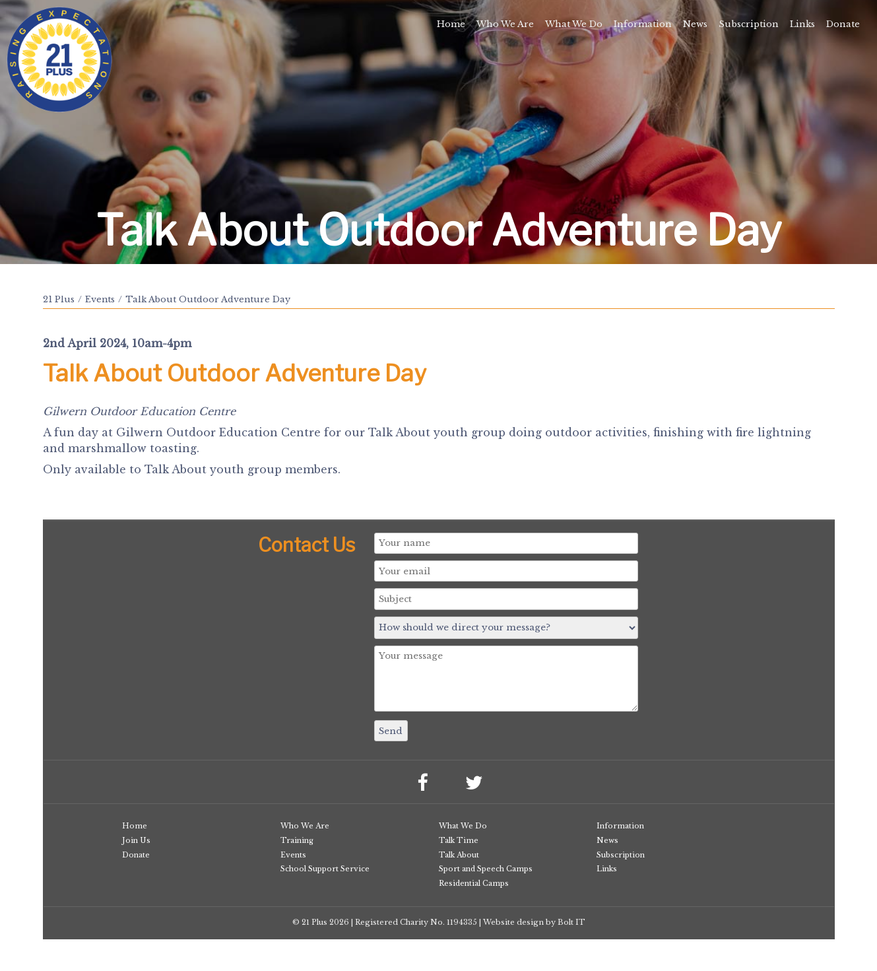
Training (296, 840)
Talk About (459, 854)
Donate (843, 24)
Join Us (136, 840)
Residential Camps (474, 883)
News (695, 24)
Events (100, 299)
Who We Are (505, 24)
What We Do (573, 24)
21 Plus (59, 299)
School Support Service (325, 868)
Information (643, 24)
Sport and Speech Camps (486, 868)
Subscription (749, 24)
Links (802, 24)
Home (451, 24)
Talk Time (458, 840)
